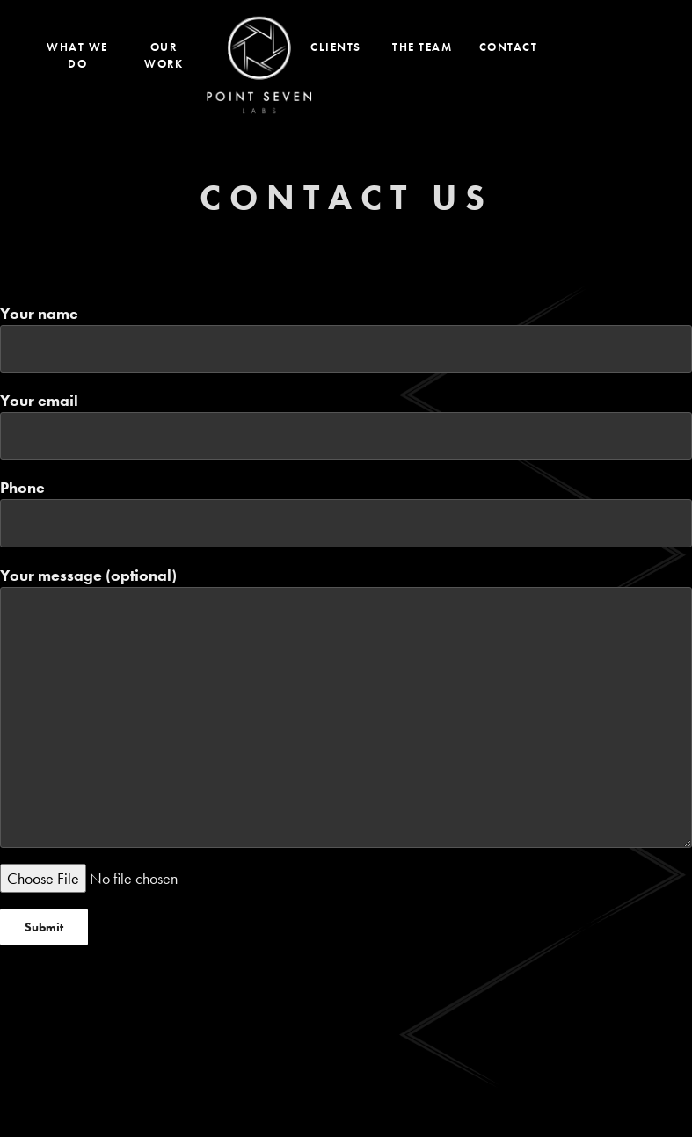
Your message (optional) (346, 706)
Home (259, 65)
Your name (346, 338)
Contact (508, 47)
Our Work (163, 56)
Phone (346, 512)
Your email (346, 425)
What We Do (77, 56)
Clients (335, 47)
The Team (422, 47)
